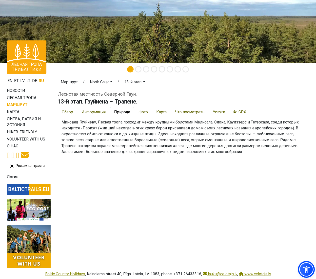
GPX (240, 112)
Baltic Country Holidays (65, 274)
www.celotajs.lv (255, 274)
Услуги (219, 112)
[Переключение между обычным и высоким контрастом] (27, 166)
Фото (143, 112)
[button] (101, 83)
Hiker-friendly (22, 132)
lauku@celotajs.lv (220, 274)
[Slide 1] (130, 69)
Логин (12, 176)
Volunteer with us (26, 139)
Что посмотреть (189, 112)
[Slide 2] (138, 69)
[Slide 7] (178, 69)
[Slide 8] (185, 69)
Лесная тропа (21, 97)
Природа (122, 112)
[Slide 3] (146, 69)
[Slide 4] (154, 69)
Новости (16, 90)
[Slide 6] (170, 69)
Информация (93, 112)
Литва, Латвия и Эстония (24, 122)
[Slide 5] (162, 69)
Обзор (67, 112)
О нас (12, 146)
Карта (13, 111)
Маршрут (17, 104)
